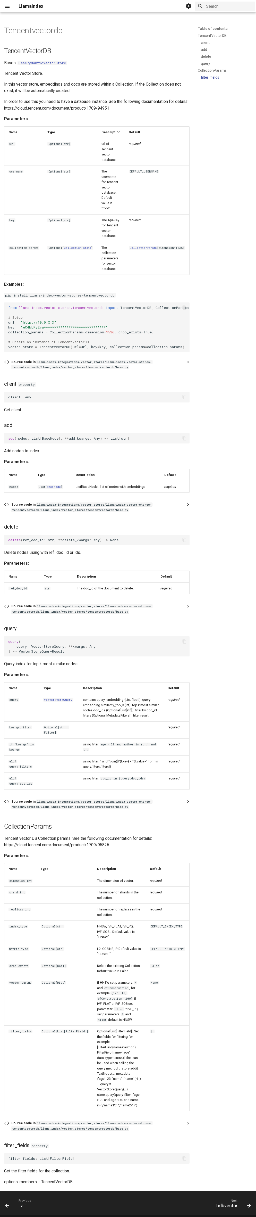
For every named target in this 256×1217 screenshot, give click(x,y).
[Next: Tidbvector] (231, 1204)
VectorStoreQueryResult (41, 651)
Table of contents (213, 29)
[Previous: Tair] (19, 1204)
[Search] (225, 6)
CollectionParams (77, 248)
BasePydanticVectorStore (42, 63)
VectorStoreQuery (47, 646)
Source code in (81, 364)
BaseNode (50, 438)
